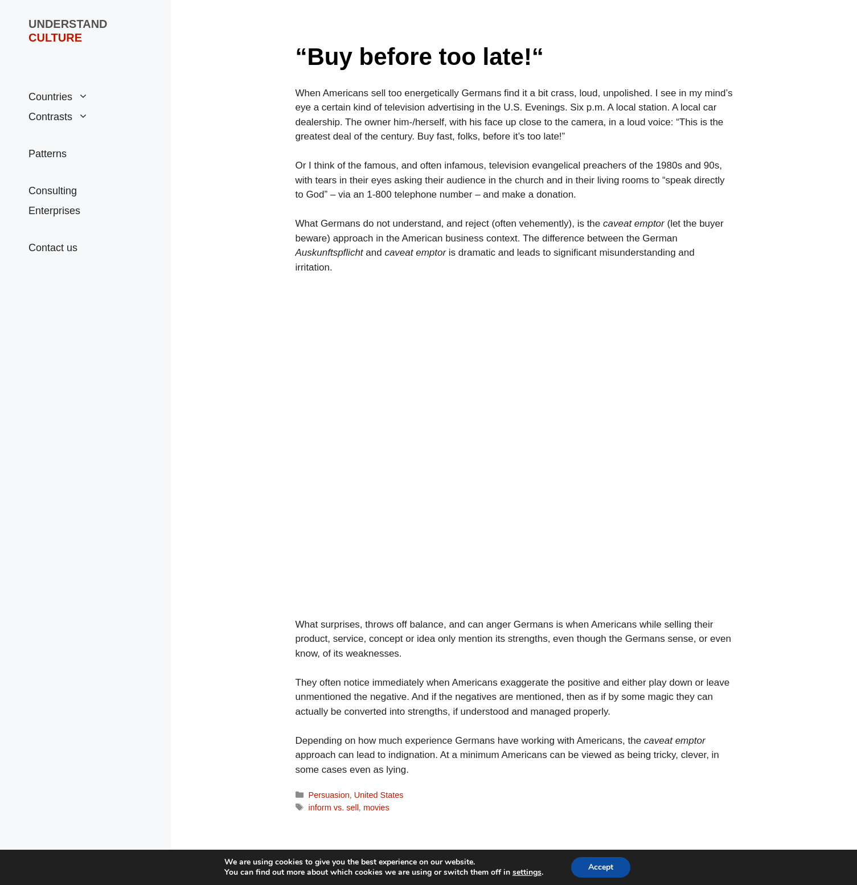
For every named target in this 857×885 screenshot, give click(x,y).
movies (376, 807)
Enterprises (54, 210)
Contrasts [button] (58, 117)
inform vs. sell (334, 807)
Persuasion (329, 795)
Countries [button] (58, 97)
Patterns (47, 153)
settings (527, 872)
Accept (600, 867)
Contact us (52, 247)
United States (379, 795)
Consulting (52, 190)
